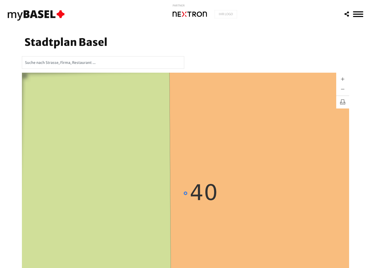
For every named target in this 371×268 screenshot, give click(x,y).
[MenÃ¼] (358, 14)
